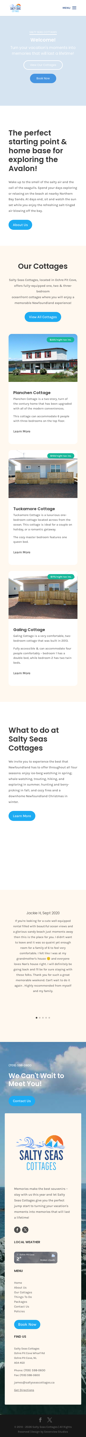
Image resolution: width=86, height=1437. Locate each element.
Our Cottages (23, 1292)
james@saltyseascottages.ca (34, 1382)
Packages (20, 1302)
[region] (43, 61)
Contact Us (22, 1101)
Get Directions (24, 1390)
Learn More (21, 431)
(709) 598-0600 (34, 1370)
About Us (20, 225)
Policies (19, 1311)
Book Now (27, 1324)
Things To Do (23, 1297)
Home (18, 1283)
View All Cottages (43, 317)
